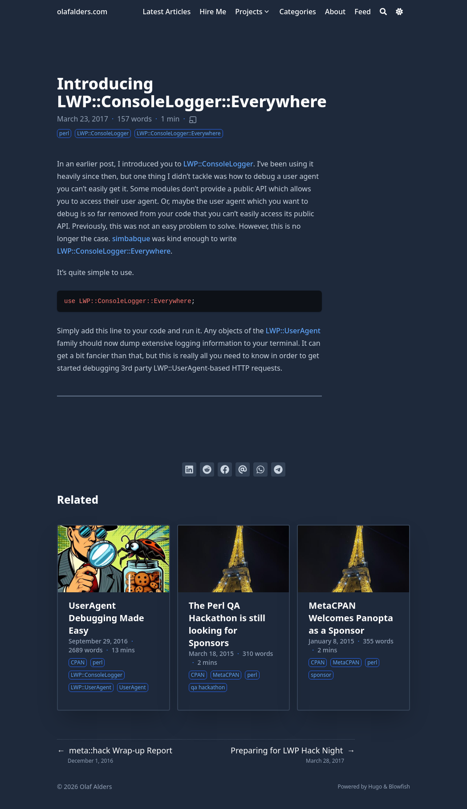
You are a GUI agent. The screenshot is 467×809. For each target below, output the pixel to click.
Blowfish (399, 786)
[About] (335, 11)
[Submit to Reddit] (207, 469)
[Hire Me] (212, 11)
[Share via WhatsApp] (260, 469)
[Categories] (298, 11)
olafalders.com (82, 11)
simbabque (131, 238)
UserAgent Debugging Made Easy (106, 617)
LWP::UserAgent (293, 331)
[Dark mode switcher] (399, 11)
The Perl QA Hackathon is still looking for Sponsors (227, 624)
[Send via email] (243, 469)
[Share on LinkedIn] (189, 469)
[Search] (383, 11)
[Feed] (362, 11)
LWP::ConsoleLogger (218, 164)
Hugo (375, 786)
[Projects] (248, 11)
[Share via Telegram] (278, 469)
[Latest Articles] (166, 11)
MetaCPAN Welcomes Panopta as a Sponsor (351, 617)
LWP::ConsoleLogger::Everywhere (114, 251)
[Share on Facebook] (225, 469)
